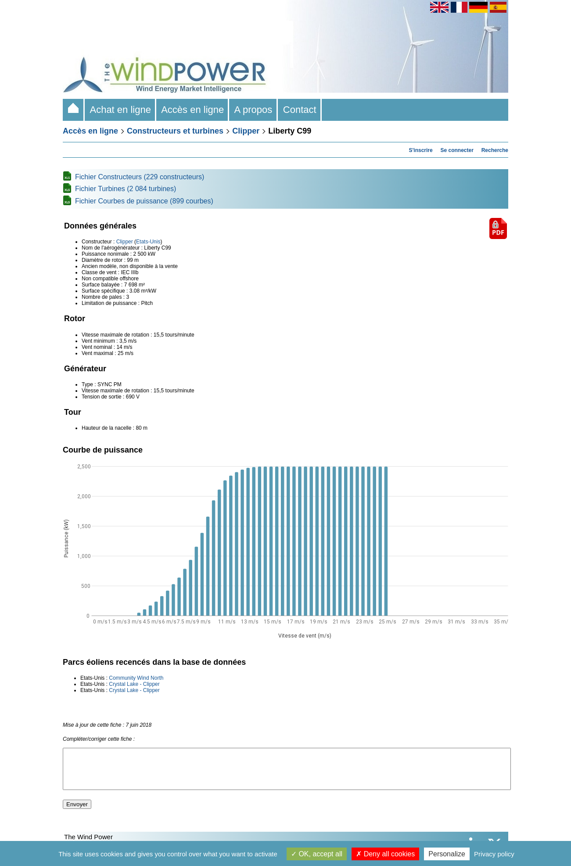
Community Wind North (136, 678)
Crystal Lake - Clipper (134, 684)
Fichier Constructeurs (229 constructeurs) (139, 177)
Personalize (446, 854)
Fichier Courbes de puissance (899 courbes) (144, 201)
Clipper (245, 131)
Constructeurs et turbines (175, 131)
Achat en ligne (120, 109)
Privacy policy (494, 854)
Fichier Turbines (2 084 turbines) (125, 188)
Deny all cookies (385, 854)
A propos (253, 109)
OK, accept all (316, 854)
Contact (300, 109)
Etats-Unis (148, 242)
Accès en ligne (192, 109)
